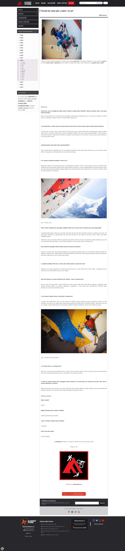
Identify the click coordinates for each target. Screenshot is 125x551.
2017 (21, 58)
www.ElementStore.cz (79, 524)
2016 (21, 60)
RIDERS (25, 99)
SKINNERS (32, 106)
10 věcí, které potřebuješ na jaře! (48, 524)
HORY (29, 99)
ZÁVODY (29, 101)
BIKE (25, 103)
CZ (105, 3)
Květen (23, 73)
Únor (23, 78)
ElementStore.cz (28, 527)
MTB (24, 110)
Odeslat (102, 503)
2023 (21, 43)
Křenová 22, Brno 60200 (80, 527)
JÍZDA (26, 96)
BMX (36, 96)
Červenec (24, 70)
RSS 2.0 (28, 533)
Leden (23, 79)
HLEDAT (99, 3)
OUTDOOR (34, 99)
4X (18, 96)
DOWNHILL (21, 101)
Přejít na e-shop (74, 494)
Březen (23, 76)
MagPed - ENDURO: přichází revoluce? (49, 534)
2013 (21, 87)
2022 (21, 45)
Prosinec (23, 62)
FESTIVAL (20, 110)
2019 (21, 53)
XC (26, 101)
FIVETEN (20, 103)
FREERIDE (32, 108)
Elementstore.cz (79, 521)
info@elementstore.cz (30, 530)
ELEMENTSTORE (23, 106)
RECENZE (20, 99)
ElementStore (98, 524)
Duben (23, 75)
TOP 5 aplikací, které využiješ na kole (49, 528)
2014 (21, 84)
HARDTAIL (26, 108)
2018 (21, 55)
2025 (21, 38)
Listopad (23, 63)
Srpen (23, 68)
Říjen (23, 65)
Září (22, 67)
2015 (21, 82)
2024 (21, 40)
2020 (21, 50)
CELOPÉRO (20, 108)
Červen (23, 71)
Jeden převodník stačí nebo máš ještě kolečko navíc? (53, 526)
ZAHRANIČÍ (22, 96)
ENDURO (31, 96)
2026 (21, 35)
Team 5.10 (59, 117)
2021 (21, 48)
